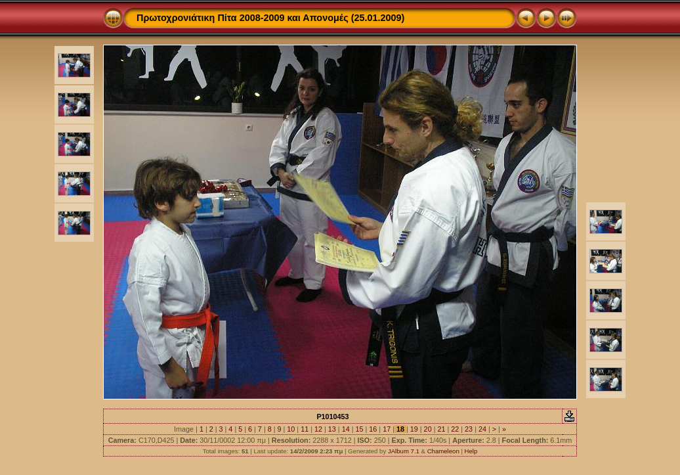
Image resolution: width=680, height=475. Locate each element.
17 (387, 429)
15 (359, 429)
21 (441, 429)
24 (482, 429)
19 (414, 429)
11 (304, 429)
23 (469, 429)
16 (373, 429)
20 (428, 429)
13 (332, 429)
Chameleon (443, 451)
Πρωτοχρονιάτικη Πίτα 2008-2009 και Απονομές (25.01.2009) (270, 17)
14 (346, 429)
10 (291, 429)
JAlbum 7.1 (403, 451)
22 (455, 429)
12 (318, 429)
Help (471, 451)
